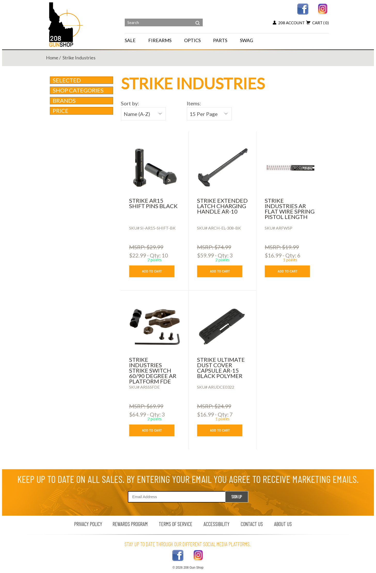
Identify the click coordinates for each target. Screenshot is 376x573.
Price (82, 110)
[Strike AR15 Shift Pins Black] (154, 167)
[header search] (197, 19)
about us (283, 524)
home (52, 57)
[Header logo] (66, 24)
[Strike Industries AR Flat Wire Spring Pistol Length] (290, 167)
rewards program (130, 524)
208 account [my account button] (289, 22)
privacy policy (88, 524)
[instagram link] (323, 8)
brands (82, 100)
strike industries (79, 57)
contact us (252, 524)
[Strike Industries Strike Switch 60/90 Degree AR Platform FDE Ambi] (154, 326)
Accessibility (216, 524)
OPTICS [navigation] (192, 40)
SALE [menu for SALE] (130, 40)
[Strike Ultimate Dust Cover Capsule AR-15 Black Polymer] (222, 326)
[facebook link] (303, 8)
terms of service (175, 524)
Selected (67, 80)
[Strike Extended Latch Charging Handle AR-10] (222, 167)
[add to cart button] (155, 271)
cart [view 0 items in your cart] (317, 22)
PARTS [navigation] (220, 40)
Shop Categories (82, 90)
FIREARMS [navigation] (159, 40)
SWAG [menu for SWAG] (246, 40)
